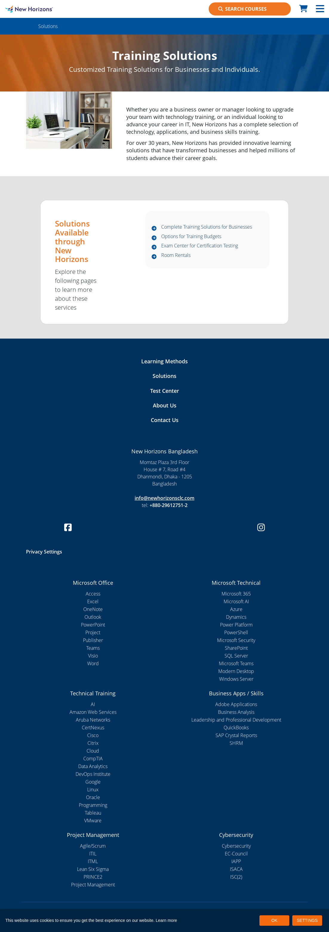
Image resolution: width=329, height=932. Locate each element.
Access (93, 593)
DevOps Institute (93, 774)
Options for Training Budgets (191, 236)
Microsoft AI (236, 601)
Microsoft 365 (236, 593)
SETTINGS (307, 920)
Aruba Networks (93, 720)
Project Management (93, 884)
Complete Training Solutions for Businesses (206, 227)
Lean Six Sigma (93, 869)
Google (93, 782)
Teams (93, 648)
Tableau (93, 813)
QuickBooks (236, 727)
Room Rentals (175, 255)
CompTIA (93, 758)
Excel (93, 601)
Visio (93, 655)
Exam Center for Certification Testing (199, 246)
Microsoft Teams (236, 663)
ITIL (92, 853)
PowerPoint (93, 624)
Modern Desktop (236, 671)
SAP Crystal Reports (236, 735)
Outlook (92, 617)
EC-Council (236, 853)
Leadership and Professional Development (236, 720)
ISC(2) (236, 877)
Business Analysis (236, 712)
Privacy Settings (44, 551)
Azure (236, 609)
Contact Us (165, 420)
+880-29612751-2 (168, 505)
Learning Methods (164, 361)
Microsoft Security (236, 640)
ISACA (236, 869)
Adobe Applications (236, 704)
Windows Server (236, 679)
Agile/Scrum (93, 846)
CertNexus (93, 727)
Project (92, 632)
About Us (164, 405)
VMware (93, 820)
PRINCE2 (93, 877)
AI (93, 704)
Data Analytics (92, 766)
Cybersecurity (236, 846)
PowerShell (236, 632)
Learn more (166, 920)
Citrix (93, 743)
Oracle (93, 797)
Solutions (164, 375)
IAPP (236, 861)
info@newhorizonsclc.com (164, 498)
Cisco (93, 735)
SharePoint (236, 648)
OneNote (93, 609)
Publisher (93, 640)
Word (93, 663)
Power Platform (236, 624)
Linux (93, 789)
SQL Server (236, 655)
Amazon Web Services (93, 712)
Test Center (164, 390)
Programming (93, 805)
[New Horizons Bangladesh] (41, 9)
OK (274, 920)
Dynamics (236, 617)
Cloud (93, 751)
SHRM (236, 743)
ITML (93, 861)
